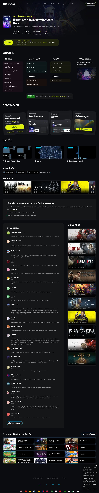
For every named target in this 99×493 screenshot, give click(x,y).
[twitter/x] (46, 484)
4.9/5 (16, 31)
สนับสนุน (64, 478)
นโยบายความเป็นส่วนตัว (52, 478)
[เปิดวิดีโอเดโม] (86, 73)
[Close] (96, 466)
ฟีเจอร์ (59, 3)
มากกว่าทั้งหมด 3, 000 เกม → (22, 16)
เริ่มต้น (8, 42)
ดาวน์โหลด (91, 4)
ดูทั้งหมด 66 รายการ (45, 172)
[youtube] (59, 484)
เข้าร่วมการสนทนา (14, 423)
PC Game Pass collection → (59, 96)
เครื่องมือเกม (53, 3)
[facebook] (53, 485)
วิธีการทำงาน (30, 3)
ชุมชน (64, 3)
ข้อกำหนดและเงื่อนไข (37, 478)
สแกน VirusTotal (37, 34)
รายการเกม (38, 3)
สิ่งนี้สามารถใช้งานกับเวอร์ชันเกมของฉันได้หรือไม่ (22, 215)
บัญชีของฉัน (71, 3)
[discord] (39, 485)
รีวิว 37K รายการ (16, 33)
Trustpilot (14, 209)
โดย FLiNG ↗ (46, 33)
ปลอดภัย (37, 31)
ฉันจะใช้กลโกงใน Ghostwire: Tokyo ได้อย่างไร (21, 213)
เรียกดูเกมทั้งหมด (89, 434)
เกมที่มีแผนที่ (45, 3)
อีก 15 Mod (43, 42)
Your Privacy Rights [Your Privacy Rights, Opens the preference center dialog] (90, 489)
